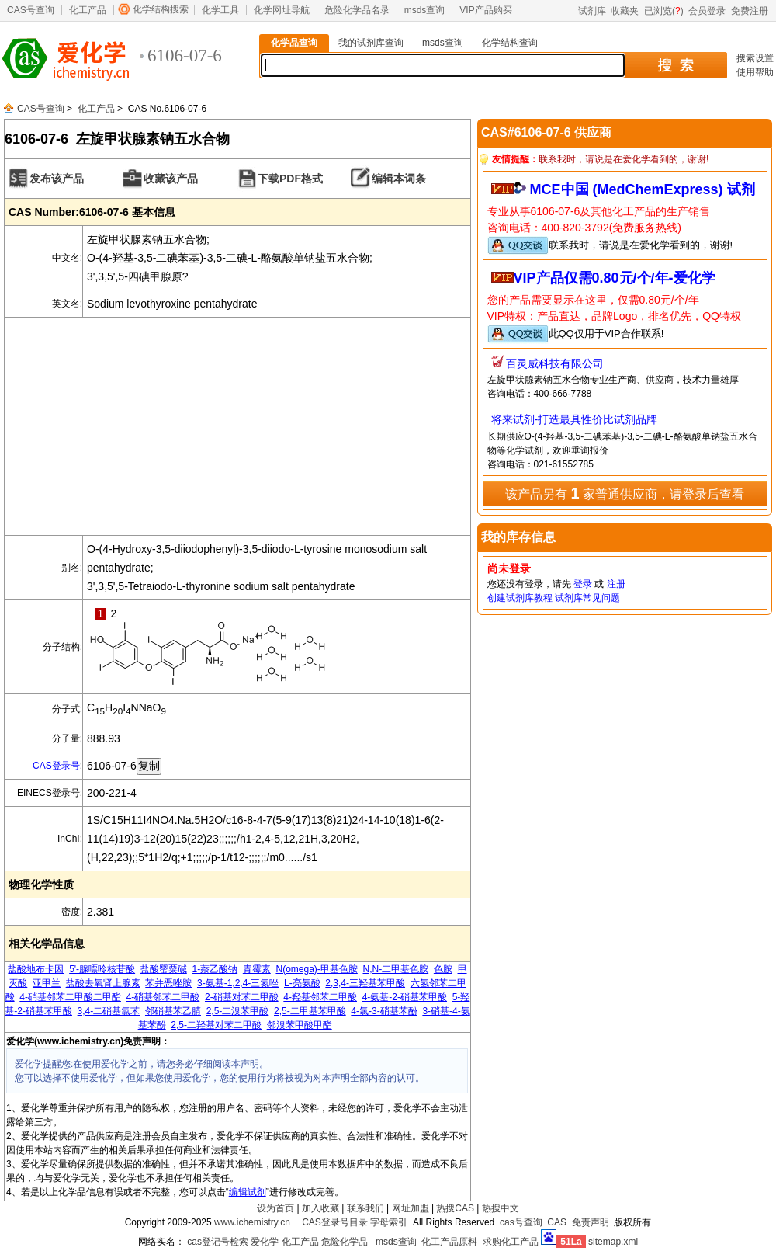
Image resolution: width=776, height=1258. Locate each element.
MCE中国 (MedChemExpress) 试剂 (642, 189)
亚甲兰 (47, 983)
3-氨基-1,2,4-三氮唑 (238, 983)
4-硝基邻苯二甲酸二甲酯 (70, 997)
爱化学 (265, 1241)
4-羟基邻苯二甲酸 (320, 997)
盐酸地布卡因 (36, 969)
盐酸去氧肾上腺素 (103, 983)
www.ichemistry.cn (252, 1222)
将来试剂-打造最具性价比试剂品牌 (574, 419)
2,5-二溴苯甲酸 (237, 1011)
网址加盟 (410, 1208)
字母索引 (388, 1222)
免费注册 (749, 10)
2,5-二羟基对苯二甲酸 (216, 1025)
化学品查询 (294, 42)
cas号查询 (521, 1222)
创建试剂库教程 (520, 598)
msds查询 (424, 10)
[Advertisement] (237, 426)
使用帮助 (755, 72)
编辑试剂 (247, 1192)
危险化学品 (344, 1241)
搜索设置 (755, 58)
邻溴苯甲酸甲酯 (299, 1025)
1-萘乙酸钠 (214, 969)
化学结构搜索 (161, 9)
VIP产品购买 (485, 10)
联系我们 (365, 1208)
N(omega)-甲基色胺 (316, 969)
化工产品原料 (449, 1241)
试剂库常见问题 (587, 598)
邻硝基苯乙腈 (173, 1011)
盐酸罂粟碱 (163, 969)
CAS (556, 1222)
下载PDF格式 (290, 178)
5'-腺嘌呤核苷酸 (102, 969)
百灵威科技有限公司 (555, 363)
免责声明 (590, 1222)
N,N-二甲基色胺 (396, 969)
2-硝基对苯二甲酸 (242, 997)
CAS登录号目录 (335, 1222)
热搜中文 (500, 1208)
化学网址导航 (282, 10)
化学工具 (220, 10)
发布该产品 (56, 178)
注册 (616, 584)
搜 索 (675, 65)
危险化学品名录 (357, 10)
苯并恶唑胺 (168, 983)
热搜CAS (455, 1208)
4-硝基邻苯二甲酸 (163, 997)
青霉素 (257, 969)
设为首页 (275, 1208)
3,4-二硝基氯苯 (109, 1011)
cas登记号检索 (217, 1241)
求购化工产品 (511, 1241)
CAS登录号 (56, 765)
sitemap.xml (613, 1241)
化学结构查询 (510, 42)
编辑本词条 (399, 178)
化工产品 (87, 10)
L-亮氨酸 (302, 983)
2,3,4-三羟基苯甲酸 (365, 983)
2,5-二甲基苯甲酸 (310, 1011)
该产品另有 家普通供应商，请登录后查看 (624, 493)
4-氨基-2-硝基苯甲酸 (404, 997)
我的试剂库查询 (371, 42)
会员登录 (707, 10)
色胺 (443, 969)
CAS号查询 (30, 10)
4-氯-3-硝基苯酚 (384, 1011)
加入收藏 (320, 1208)
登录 (582, 584)
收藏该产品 (171, 178)
